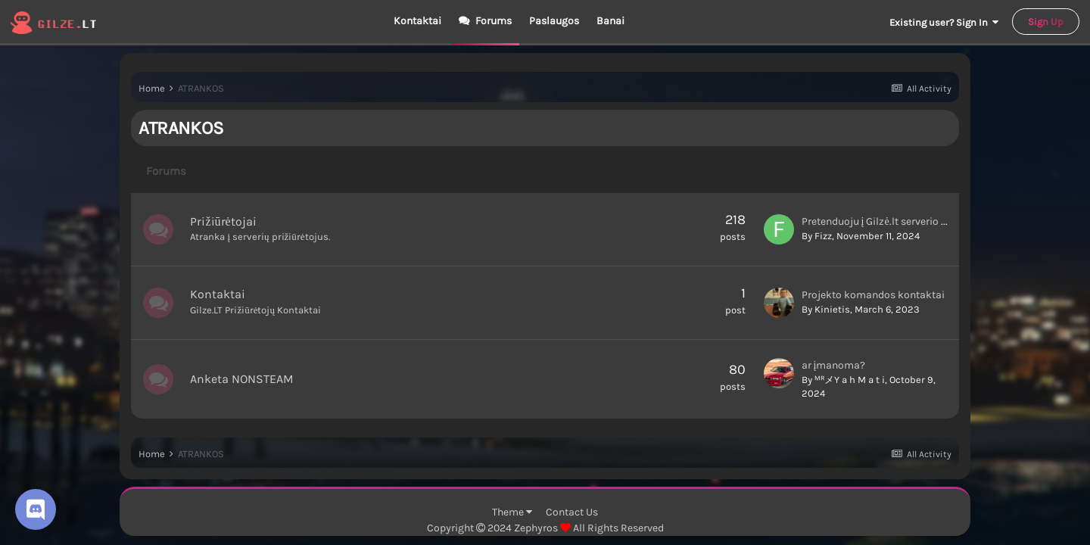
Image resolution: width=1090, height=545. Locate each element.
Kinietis (832, 309)
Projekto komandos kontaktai (873, 294)
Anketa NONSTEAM (242, 379)
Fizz (823, 235)
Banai (610, 20)
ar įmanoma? (834, 365)
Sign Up (1046, 21)
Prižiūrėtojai (223, 221)
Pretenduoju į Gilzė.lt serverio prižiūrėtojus (901, 221)
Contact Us (572, 512)
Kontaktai (417, 20)
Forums (492, 20)
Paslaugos (554, 20)
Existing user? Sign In (943, 22)
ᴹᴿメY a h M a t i (849, 379)
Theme (512, 512)
